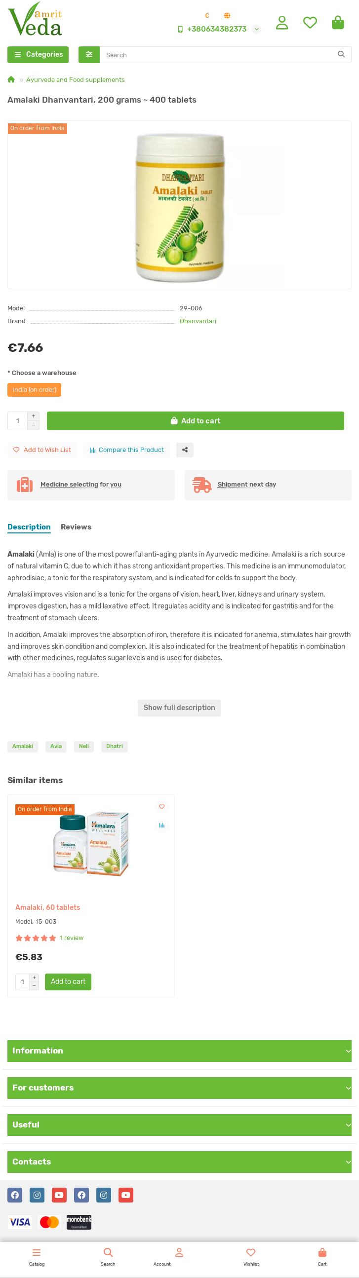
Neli (84, 746)
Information (182, 1050)
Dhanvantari (198, 321)
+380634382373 (209, 29)
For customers (182, 1087)
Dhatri (114, 746)
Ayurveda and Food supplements (75, 79)
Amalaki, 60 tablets (47, 907)
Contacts (182, 1161)
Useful (182, 1124)
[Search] (226, 54)
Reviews (76, 527)
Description (29, 527)
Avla (56, 746)
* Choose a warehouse (42, 372)
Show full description (179, 708)
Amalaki (22, 746)
